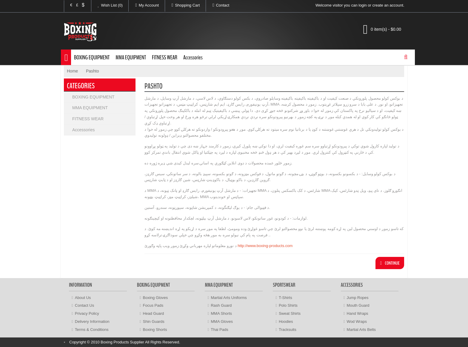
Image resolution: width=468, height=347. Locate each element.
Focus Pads (153, 305)
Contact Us (84, 305)
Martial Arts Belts (361, 329)
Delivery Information (92, 321)
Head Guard (153, 313)
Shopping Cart (182, 5)
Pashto (92, 71)
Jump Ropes (358, 297)
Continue (390, 263)
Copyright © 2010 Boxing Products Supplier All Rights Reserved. (124, 342)
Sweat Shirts (290, 313)
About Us (83, 297)
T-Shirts (285, 297)
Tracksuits (287, 329)
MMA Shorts (221, 313)
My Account (144, 5)
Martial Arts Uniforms (229, 297)
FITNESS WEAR (164, 57)
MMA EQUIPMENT (131, 57)
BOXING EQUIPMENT (92, 57)
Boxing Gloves (155, 297)
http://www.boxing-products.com (265, 245)
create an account (387, 5)
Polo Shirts (288, 305)
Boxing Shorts (155, 329)
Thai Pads (219, 329)
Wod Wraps (357, 321)
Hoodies (286, 321)
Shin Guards (153, 321)
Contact (217, 5)
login (362, 5)
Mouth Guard (358, 305)
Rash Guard (221, 305)
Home (72, 71)
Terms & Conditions (92, 329)
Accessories (193, 57)
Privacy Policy (87, 313)
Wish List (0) (107, 5)
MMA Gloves (222, 321)
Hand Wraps (357, 313)
